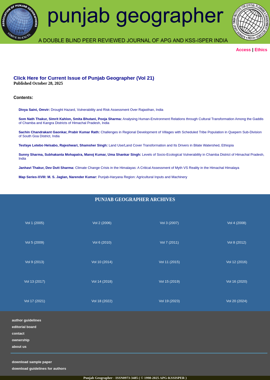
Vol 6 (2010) (102, 242)
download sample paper (32, 362)
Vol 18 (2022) (101, 301)
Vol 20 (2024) (236, 301)
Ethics (261, 50)
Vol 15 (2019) (169, 281)
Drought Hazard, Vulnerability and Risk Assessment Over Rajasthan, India (91, 110)
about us (19, 347)
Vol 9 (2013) (34, 262)
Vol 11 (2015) (169, 262)
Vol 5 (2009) (34, 242)
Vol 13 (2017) (34, 281)
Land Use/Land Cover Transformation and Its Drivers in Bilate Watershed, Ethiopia (126, 145)
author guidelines (26, 320)
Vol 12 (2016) (236, 262)
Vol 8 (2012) (236, 242)
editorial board (24, 327)
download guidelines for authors (39, 368)
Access (243, 50)
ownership (21, 340)
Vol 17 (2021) (34, 301)
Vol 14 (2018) (101, 281)
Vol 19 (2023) (169, 301)
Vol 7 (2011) (169, 242)
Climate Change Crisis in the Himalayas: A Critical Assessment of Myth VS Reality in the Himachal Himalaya (129, 168)
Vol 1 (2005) (34, 223)
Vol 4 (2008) (236, 223)
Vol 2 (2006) (102, 223)
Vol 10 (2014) (101, 262)
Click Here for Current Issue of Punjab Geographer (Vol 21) (83, 78)
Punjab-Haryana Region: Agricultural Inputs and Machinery (103, 177)
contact (18, 333)
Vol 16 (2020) (236, 281)
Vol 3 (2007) (169, 223)
